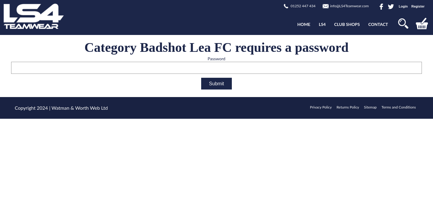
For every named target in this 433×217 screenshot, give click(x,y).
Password (217, 58)
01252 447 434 (302, 6)
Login (403, 6)
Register (418, 6)
